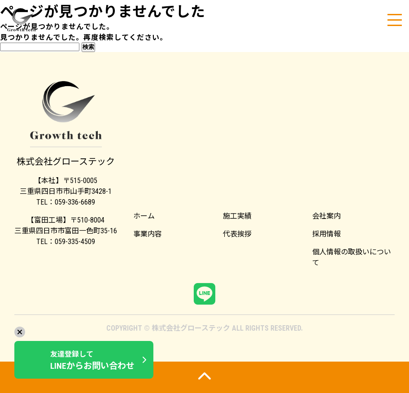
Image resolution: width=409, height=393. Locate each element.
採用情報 (326, 234)
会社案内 (326, 216)
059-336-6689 (75, 202)
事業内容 (147, 234)
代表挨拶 (237, 234)
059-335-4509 (75, 241)
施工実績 (237, 216)
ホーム (144, 216)
